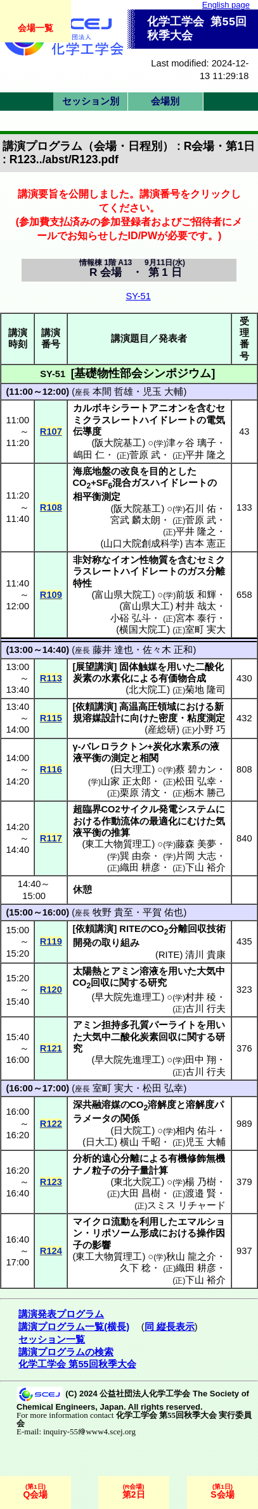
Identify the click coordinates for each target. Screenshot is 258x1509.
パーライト (173, 1025)
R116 (51, 769)
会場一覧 (35, 28)
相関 (148, 758)
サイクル (139, 809)
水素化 (115, 678)
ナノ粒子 (92, 1170)
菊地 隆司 (205, 690)
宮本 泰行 (196, 618)
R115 (51, 718)
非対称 (87, 560)
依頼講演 (94, 707)
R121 (51, 1048)
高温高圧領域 (147, 707)
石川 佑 (200, 509)
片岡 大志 (196, 856)
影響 (101, 1245)
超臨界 (87, 809)
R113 (51, 678)
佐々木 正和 (168, 650)
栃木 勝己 (205, 793)
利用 (148, 1222)
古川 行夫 (205, 1008)
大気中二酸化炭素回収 (129, 1037)
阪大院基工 (118, 443)
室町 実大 (205, 629)
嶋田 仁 (89, 455)
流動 (120, 1222)
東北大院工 (137, 1182)
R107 (51, 431)
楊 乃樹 (200, 1182)
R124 (51, 1251)
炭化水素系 (176, 747)
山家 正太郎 (126, 781)
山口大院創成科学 (141, 543)
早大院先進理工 (127, 997)
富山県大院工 (123, 595)
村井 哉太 (196, 606)
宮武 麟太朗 (135, 520)
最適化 (163, 821)
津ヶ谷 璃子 (191, 443)
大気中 (211, 971)
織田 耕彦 (140, 867)
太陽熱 (87, 971)
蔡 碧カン (196, 769)
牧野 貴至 (113, 912)
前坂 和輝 (196, 595)
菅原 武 (144, 455)
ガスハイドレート (169, 483)
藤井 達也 (113, 650)
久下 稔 (135, 1268)
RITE (168, 955)
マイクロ (92, 1222)
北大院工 (148, 690)
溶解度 (162, 1105)
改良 (129, 471)
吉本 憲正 (205, 543)
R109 (51, 595)
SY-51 (138, 296)
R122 (51, 1124)
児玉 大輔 (163, 392)
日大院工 (132, 1131)
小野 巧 (210, 729)
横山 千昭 (140, 1142)
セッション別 (90, 101)
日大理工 (132, 769)
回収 (100, 983)
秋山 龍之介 (191, 1256)
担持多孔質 (125, 1025)
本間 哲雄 (113, 392)
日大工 (100, 1142)
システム (196, 809)
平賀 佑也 (163, 912)
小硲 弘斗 (130, 618)
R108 (51, 507)
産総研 (162, 729)
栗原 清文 (140, 793)
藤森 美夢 (196, 844)
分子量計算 (144, 1170)
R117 (51, 838)
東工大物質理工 (118, 844)
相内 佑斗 (196, 1131)
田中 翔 (200, 1060)
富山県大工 (146, 606)
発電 (167, 809)
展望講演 (94, 667)
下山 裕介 (205, 867)
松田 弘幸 (196, 781)
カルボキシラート (111, 408)
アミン (125, 971)
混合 (121, 483)
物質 (158, 560)
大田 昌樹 (140, 1193)
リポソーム (115, 1233)
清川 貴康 (205, 955)
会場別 (165, 101)
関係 (129, 1119)
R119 (51, 941)
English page (226, 4)
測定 (120, 758)
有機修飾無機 (196, 1158)
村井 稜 (200, 997)
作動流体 (120, 821)
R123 (51, 1182)
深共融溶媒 (96, 1105)
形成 (148, 1233)
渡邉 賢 (200, 1193)
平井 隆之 (205, 455)
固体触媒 (138, 667)
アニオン (168, 408)
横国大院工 (143, 629)
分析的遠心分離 (106, 1158)
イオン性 (130, 560)
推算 (120, 833)
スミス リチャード (186, 1205)
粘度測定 (206, 718)
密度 (167, 718)
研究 (157, 983)
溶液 (148, 971)
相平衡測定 (96, 497)
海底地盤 (92, 471)
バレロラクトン (114, 747)
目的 (158, 471)
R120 (51, 989)
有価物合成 (182, 678)
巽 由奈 (135, 856)
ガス (196, 571)
